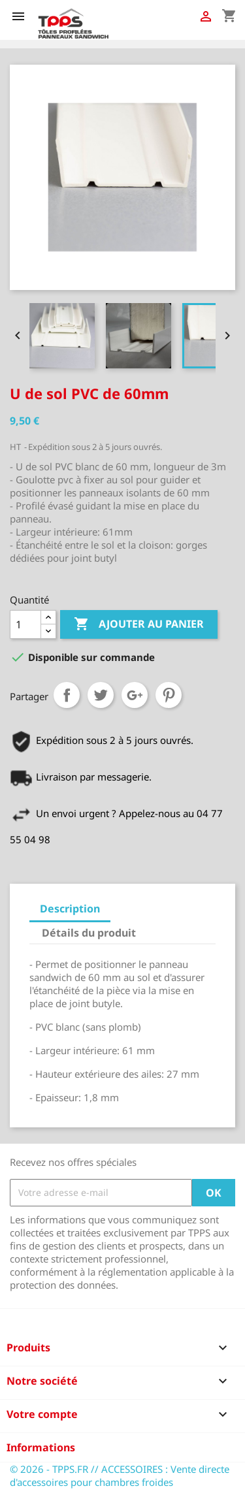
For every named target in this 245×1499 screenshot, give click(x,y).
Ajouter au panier (139, 624)
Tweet (101, 695)
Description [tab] (70, 908)
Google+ (135, 695)
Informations (41, 1447)
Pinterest (168, 695)
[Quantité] (25, 624)
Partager (67, 695)
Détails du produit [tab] (89, 933)
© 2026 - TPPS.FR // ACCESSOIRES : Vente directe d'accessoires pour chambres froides (119, 1475)
